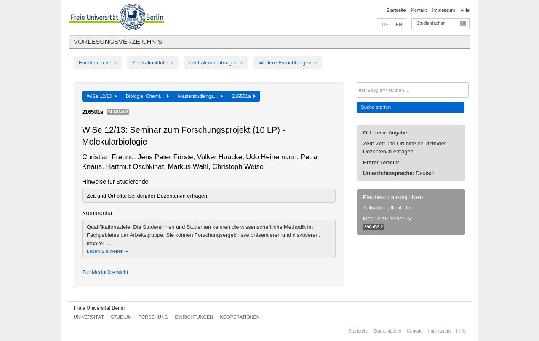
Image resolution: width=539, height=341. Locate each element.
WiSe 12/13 (102, 96)
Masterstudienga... (200, 96)
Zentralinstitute (152, 62)
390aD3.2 (373, 227)
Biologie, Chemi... (147, 96)
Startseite (396, 10)
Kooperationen (240, 317)
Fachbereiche (98, 62)
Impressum (443, 10)
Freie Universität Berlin (99, 308)
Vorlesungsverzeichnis (118, 41)
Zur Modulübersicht (105, 272)
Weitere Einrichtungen (288, 62)
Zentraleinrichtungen (216, 62)
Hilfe (465, 10)
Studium (121, 317)
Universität (89, 317)
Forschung (153, 317)
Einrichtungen (194, 317)
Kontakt (419, 10)
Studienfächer (430, 23)
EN (399, 24)
